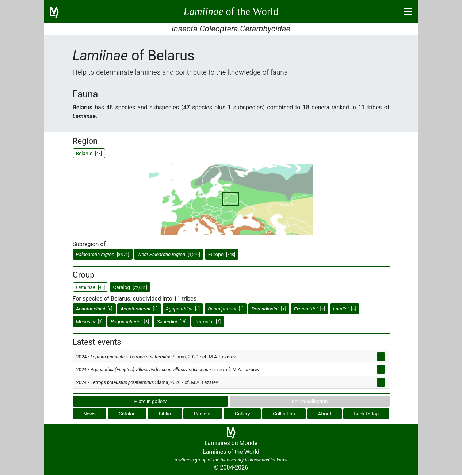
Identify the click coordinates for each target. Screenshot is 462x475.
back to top (366, 413)
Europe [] (221, 254)
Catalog (127, 413)
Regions (203, 413)
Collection (284, 413)
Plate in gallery (150, 401)
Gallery (242, 413)
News (89, 413)
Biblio (165, 413)
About (324, 413)
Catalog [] (130, 287)
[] (102, 254)
